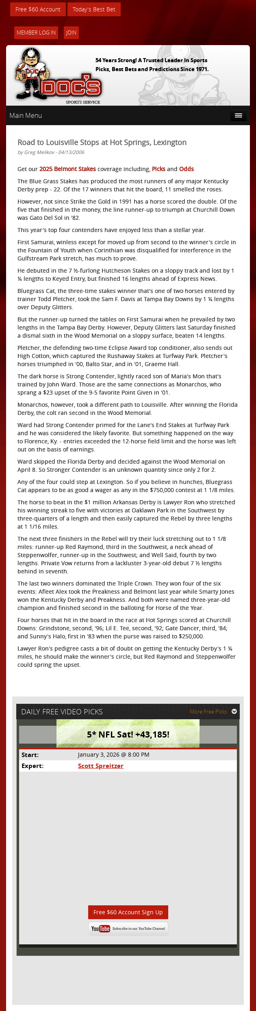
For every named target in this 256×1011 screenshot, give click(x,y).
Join (71, 32)
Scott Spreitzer (101, 766)
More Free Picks (213, 711)
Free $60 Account (38, 9)
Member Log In (36, 32)
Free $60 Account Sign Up (128, 912)
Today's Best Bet (94, 9)
